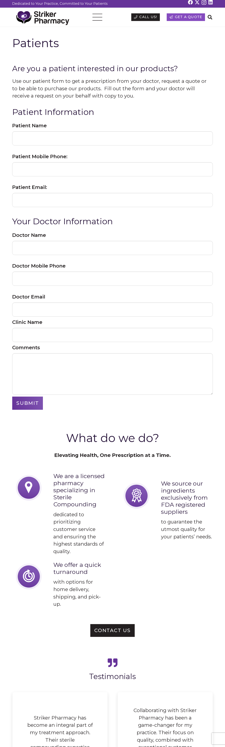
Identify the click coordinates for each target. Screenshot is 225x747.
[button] (97, 17)
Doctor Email (28, 297)
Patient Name (29, 125)
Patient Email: (29, 187)
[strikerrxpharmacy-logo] (41, 17)
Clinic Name (27, 322)
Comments (26, 347)
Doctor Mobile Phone (39, 266)
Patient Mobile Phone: (39, 156)
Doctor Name (29, 235)
